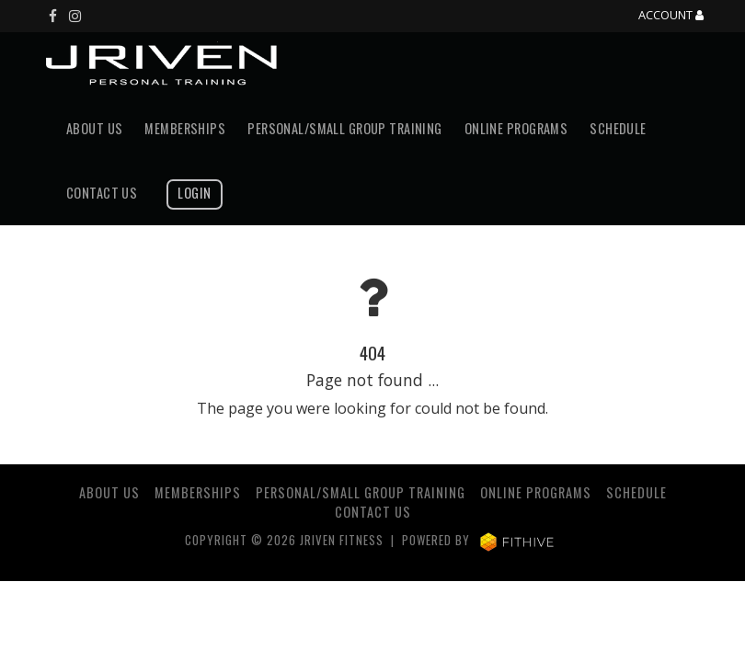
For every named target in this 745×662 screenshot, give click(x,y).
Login (194, 192)
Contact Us (101, 192)
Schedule (618, 128)
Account (671, 15)
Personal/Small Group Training (344, 128)
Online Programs (515, 128)
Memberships (184, 128)
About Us (94, 128)
